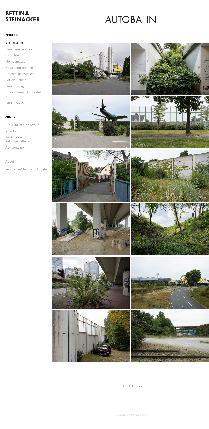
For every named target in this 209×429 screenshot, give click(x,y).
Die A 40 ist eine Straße (22, 125)
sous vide (12, 55)
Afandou (11, 131)
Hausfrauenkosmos (18, 49)
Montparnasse (15, 61)
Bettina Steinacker (22, 16)
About (9, 161)
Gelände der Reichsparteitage (17, 139)
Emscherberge (15, 86)
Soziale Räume (16, 80)
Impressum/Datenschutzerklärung (29, 169)
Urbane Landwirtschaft (21, 73)
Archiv (10, 117)
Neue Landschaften (19, 67)
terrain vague (14, 102)
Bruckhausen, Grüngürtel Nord (23, 94)
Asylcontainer (15, 147)
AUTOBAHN (14, 43)
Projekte (11, 35)
